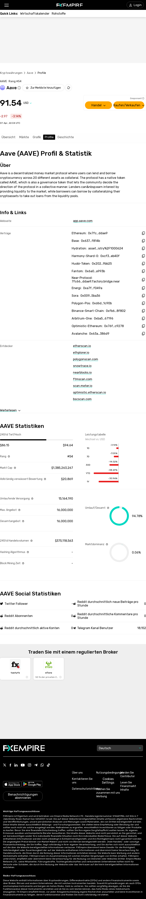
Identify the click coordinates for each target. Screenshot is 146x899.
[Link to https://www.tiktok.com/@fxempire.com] (48, 765)
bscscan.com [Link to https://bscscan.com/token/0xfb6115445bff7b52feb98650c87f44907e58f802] (82, 399)
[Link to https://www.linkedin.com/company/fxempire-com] (16, 765)
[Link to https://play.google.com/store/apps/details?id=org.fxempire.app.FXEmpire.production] (32, 784)
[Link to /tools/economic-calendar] (34, 13)
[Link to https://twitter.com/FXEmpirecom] (4, 765)
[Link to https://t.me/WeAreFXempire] (35, 765)
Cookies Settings (108, 780)
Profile (49, 137)
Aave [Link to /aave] (30, 73)
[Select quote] (27, 103)
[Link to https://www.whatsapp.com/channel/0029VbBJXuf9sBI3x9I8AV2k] (42, 765)
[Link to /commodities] (59, 13)
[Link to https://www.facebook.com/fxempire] (10, 765)
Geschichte (65, 137)
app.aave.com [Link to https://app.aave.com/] (83, 221)
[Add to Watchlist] (43, 88)
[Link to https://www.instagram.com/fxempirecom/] (29, 765)
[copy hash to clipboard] (143, 233)
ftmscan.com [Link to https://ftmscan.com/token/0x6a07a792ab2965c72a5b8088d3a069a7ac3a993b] (82, 379)
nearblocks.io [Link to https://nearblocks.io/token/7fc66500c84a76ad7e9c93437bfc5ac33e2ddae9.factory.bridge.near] (82, 372)
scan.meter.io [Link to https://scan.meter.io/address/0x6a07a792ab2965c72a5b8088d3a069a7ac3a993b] (82, 386)
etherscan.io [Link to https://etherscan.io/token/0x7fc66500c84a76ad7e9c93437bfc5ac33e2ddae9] (82, 346)
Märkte (24, 137)
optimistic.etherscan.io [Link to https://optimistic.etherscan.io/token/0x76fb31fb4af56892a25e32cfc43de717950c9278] (89, 392)
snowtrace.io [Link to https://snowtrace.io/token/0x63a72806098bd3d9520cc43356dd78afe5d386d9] (82, 366)
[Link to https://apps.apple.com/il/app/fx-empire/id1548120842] (12, 784)
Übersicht (8, 137)
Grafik (37, 137)
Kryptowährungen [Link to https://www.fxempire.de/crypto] (11, 73)
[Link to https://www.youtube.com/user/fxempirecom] (23, 765)
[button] (6, 5)
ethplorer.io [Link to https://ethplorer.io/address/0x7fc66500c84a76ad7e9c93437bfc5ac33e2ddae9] (81, 352)
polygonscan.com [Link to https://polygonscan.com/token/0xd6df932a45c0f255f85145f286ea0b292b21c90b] (85, 359)
